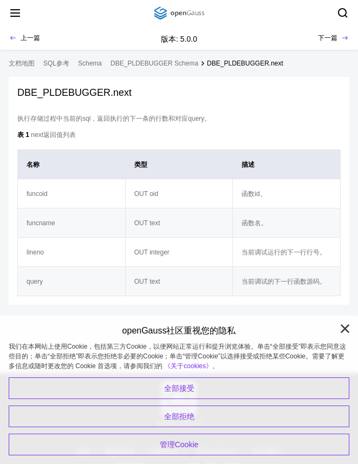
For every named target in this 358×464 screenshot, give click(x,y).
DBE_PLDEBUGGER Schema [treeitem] (154, 63)
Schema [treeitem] (90, 63)
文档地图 (22, 63)
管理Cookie (179, 444)
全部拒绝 (179, 416)
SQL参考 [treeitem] (56, 63)
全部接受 (179, 388)
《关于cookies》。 (191, 366)
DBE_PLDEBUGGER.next (245, 63)
